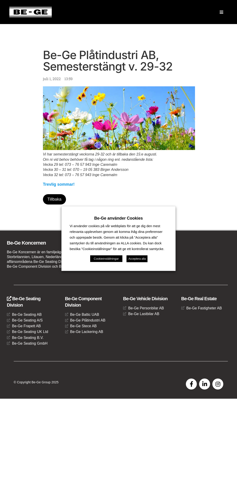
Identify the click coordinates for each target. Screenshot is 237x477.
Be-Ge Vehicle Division (145, 298)
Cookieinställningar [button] (106, 258)
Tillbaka (54, 199)
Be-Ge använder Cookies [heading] (118, 218)
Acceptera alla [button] (137, 258)
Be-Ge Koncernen (26, 243)
